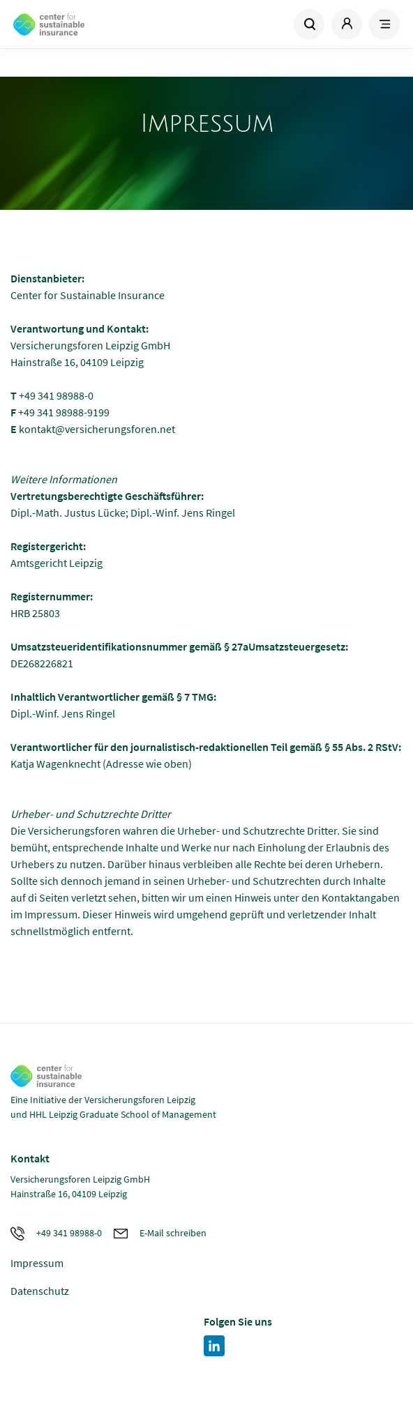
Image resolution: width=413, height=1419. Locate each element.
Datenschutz (39, 1291)
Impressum (36, 1263)
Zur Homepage (108, 24)
